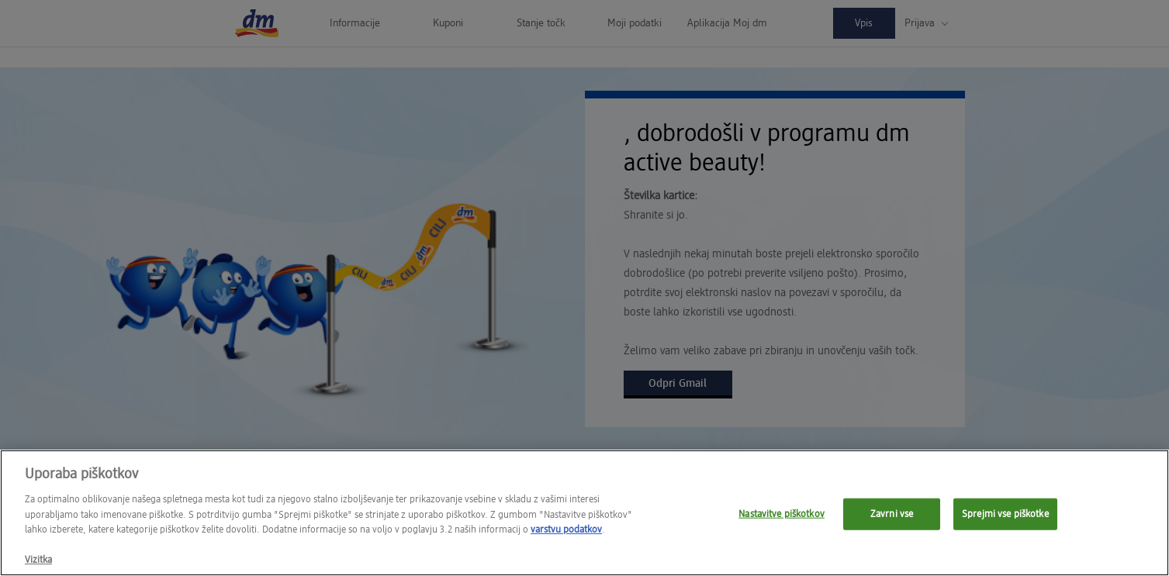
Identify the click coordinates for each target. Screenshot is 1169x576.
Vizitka (38, 565)
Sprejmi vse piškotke (1005, 518)
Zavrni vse (891, 518)
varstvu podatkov (566, 534)
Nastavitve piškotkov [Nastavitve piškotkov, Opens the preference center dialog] (781, 518)
